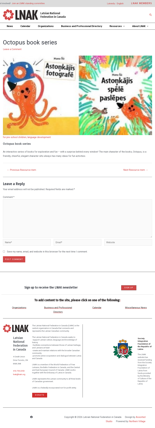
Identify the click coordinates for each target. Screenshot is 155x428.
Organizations (19, 307)
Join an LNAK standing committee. (28, 3)
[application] (123, 26)
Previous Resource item (21, 170)
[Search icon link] (150, 15)
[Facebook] (31, 417)
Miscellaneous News (136, 307)
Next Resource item (135, 170)
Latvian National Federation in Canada (53, 14)
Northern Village (137, 421)
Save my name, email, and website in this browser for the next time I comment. (47, 252)
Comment (8, 197)
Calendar (96, 307)
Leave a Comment (12, 49)
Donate (39, 395)
